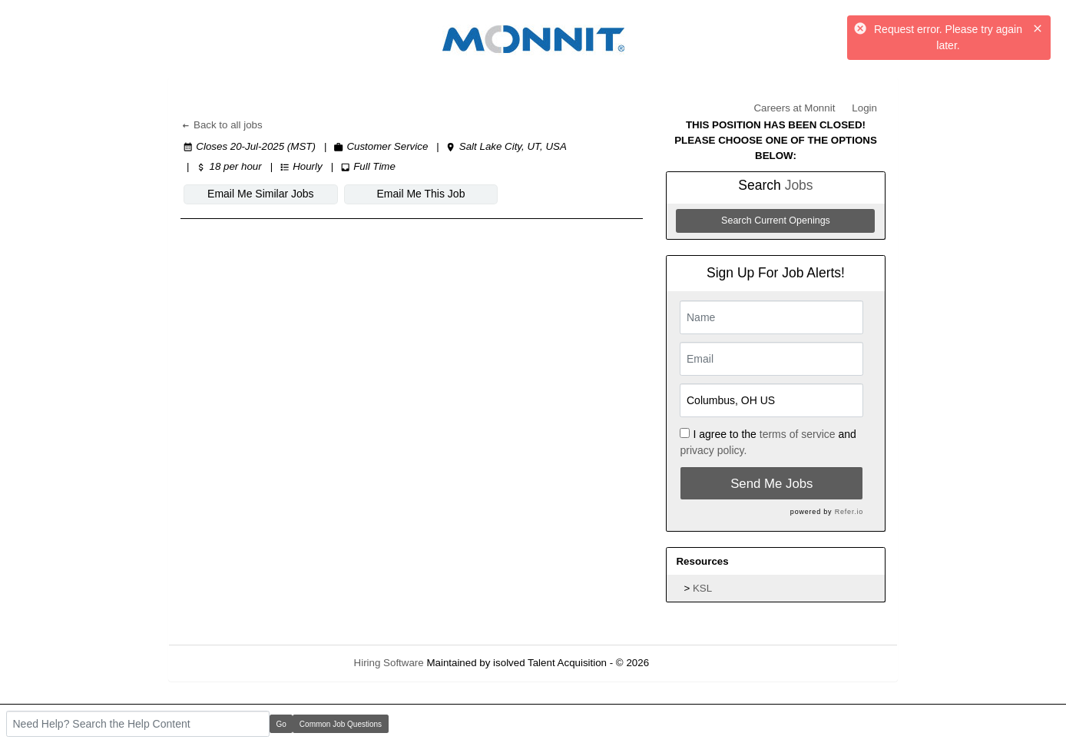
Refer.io (849, 512)
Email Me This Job (421, 193)
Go (281, 724)
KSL (702, 588)
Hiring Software (389, 662)
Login (864, 108)
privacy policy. (713, 450)
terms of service (798, 434)
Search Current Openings (775, 220)
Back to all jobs (221, 125)
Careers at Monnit (794, 108)
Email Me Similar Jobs (260, 193)
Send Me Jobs (771, 483)
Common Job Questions (341, 724)
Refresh (695, 662)
